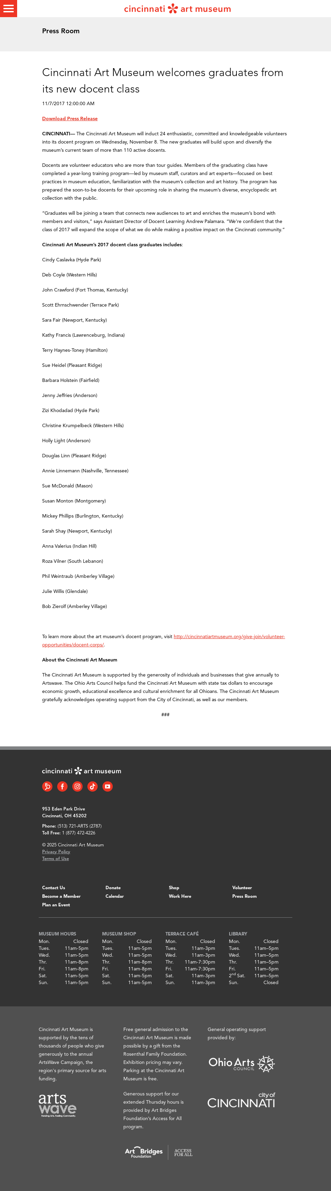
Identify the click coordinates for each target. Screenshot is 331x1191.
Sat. (43, 975)
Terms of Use (55, 859)
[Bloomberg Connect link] (47, 786)
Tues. (44, 948)
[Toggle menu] (8, 8)
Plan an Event (56, 905)
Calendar (115, 896)
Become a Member (61, 896)
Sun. (43, 982)
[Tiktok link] (92, 786)
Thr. (43, 962)
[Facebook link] (62, 786)
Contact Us (53, 888)
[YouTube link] (107, 786)
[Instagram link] (77, 786)
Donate (113, 888)
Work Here (180, 896)
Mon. (44, 941)
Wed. (44, 955)
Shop (174, 888)
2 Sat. (237, 975)
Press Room (244, 896)
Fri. (42, 969)
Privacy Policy (56, 852)
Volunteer (242, 888)
